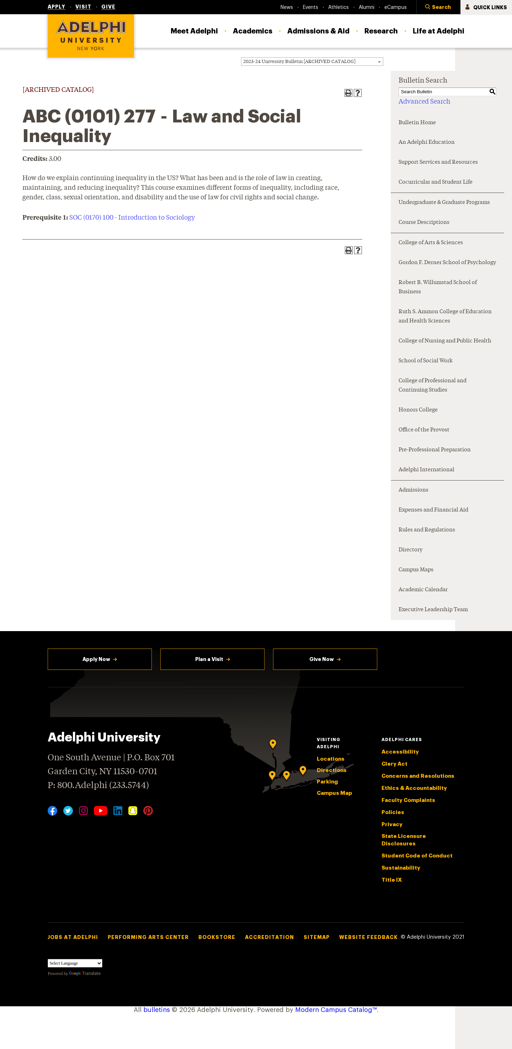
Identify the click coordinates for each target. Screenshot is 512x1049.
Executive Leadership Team (433, 610)
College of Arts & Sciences (431, 243)
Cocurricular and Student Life (436, 182)
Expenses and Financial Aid (433, 510)
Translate (85, 973)
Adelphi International (426, 470)
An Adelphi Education (427, 142)
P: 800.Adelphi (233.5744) (98, 784)
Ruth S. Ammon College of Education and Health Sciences (445, 316)
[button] (438, 7)
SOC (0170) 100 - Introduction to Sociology (132, 218)
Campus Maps (416, 570)
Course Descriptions (424, 222)
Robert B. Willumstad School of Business (438, 287)
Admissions (413, 490)
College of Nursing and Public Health (445, 341)
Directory (410, 550)
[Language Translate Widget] (75, 963)
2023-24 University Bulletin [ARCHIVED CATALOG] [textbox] (299, 61)
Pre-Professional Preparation (435, 450)
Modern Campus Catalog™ (336, 1010)
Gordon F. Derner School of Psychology (447, 263)
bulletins (156, 1010)
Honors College (418, 410)
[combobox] (312, 61)
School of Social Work (426, 361)
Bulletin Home (417, 123)
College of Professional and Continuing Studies (432, 385)
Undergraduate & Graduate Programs (444, 202)
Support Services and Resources (438, 162)
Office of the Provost (424, 430)
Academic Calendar (423, 590)
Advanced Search (424, 102)
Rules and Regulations (427, 530)
